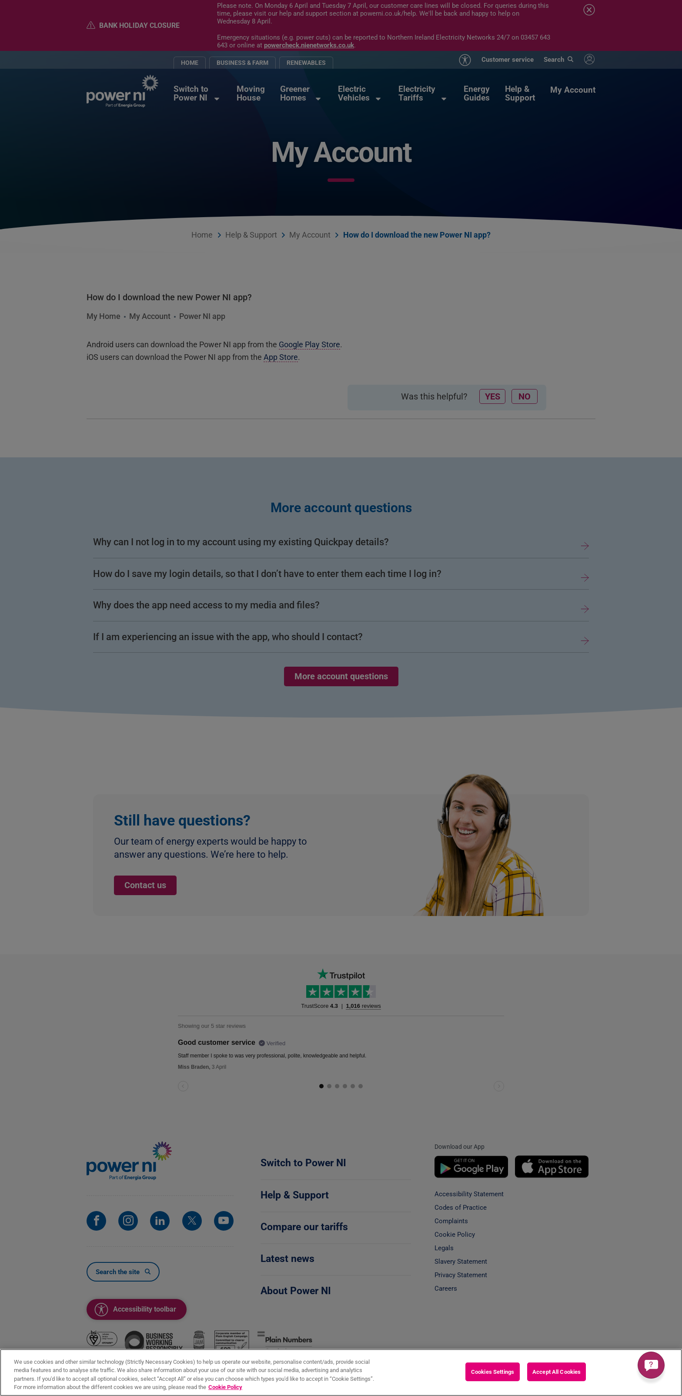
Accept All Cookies (556, 1372)
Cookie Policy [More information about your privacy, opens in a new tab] (225, 1388)
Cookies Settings (492, 1372)
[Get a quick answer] (651, 1365)
